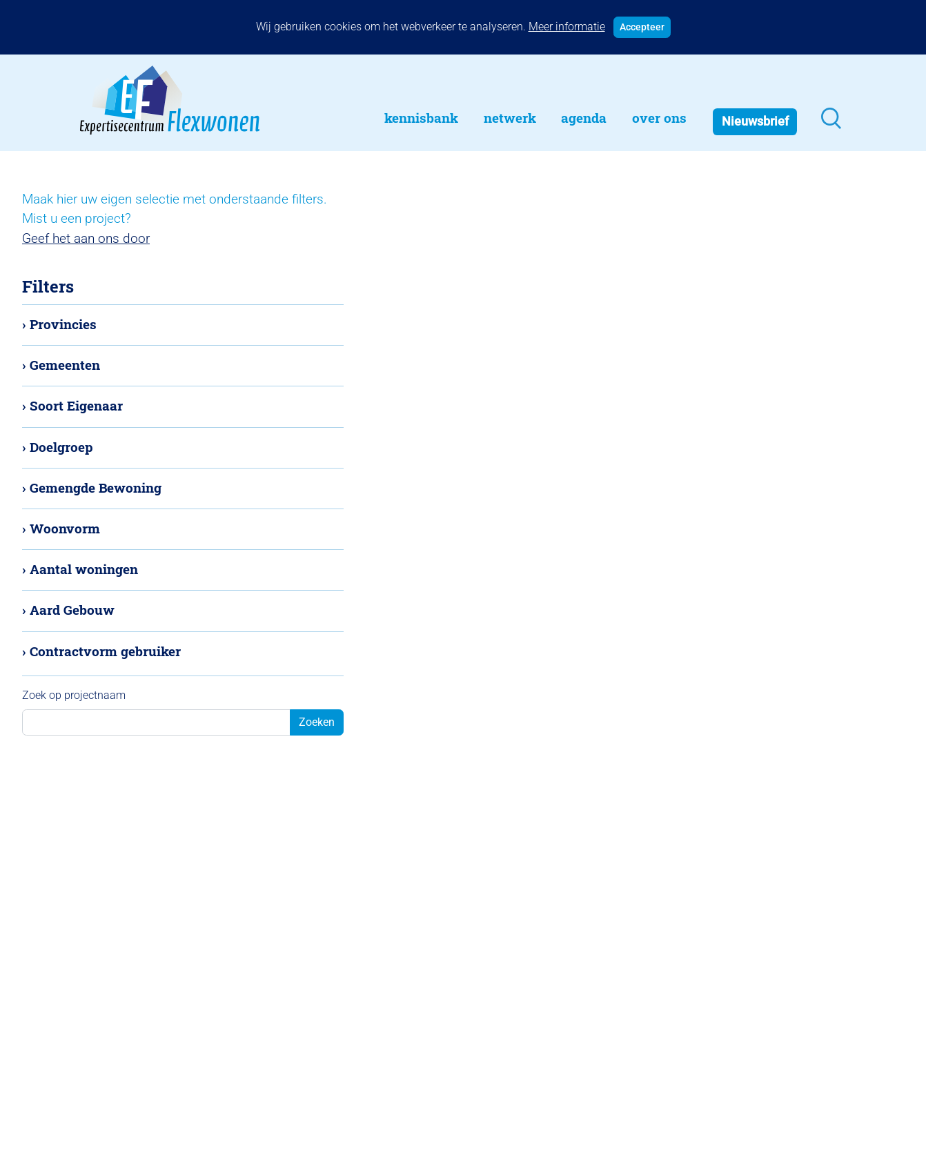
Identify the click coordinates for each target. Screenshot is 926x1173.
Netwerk (510, 117)
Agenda (584, 117)
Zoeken (317, 722)
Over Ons (659, 117)
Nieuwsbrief (755, 121)
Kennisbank (421, 117)
